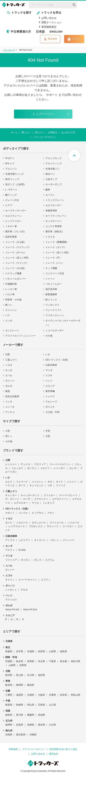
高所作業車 (11, 236)
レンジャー (11, 464)
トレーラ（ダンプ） (55, 247)
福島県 (63, 651)
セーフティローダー (15, 210)
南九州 (8, 730)
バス (7, 315)
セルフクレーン (13, 215)
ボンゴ (37, 560)
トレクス (50, 396)
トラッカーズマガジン (44, 137)
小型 (7, 431)
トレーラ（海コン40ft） (17, 257)
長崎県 (30, 724)
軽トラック (51, 299)
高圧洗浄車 (51, 289)
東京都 (63, 661)
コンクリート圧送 (54, 273)
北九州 (8, 720)
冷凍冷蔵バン (52, 168)
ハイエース (73, 522)
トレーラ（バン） (54, 263)
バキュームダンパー (15, 278)
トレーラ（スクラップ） (18, 247)
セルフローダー (53, 205)
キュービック (36, 485)
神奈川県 (75, 661)
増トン (8, 436)
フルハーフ (51, 401)
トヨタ (8, 365)
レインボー (59, 468)
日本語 (40, 31)
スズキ (48, 375)
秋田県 (41, 651)
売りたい (39, 132)
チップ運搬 (51, 268)
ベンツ (48, 380)
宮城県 (30, 651)
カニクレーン (12, 330)
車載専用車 (51, 210)
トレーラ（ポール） (15, 252)
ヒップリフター (13, 221)
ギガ (49, 481)
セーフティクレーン (55, 215)
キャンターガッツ (30, 495)
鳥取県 (8, 704)
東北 (7, 647)
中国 (7, 700)
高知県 (41, 714)
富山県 (19, 675)
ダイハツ (10, 380)
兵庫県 (52, 695)
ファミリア (11, 560)
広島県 (41, 704)
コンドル (23, 512)
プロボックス (36, 526)
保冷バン (50, 174)
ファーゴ (60, 485)
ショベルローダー (54, 330)
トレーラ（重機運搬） (57, 242)
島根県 (19, 704)
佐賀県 (19, 724)
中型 (47, 431)
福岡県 (8, 724)
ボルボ (8, 386)
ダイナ (8, 522)
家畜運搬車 (51, 294)
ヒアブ (8, 205)
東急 (7, 391)
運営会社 (53, 753)
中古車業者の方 (21, 31)
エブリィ (45, 579)
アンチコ (10, 412)
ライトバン (11, 310)
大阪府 (41, 695)
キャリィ (10, 579)
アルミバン (11, 168)
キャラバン (40, 540)
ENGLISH (56, 31)
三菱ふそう (11, 359)
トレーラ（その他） (15, 268)
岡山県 (30, 704)
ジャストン (37, 481)
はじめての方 (68, 132)
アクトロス (11, 599)
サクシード (52, 526)
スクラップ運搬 (13, 273)
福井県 (41, 675)
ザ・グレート (12, 499)
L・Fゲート (11, 189)
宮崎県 (8, 734)
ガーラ (21, 485)
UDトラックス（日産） (57, 359)
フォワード (22, 481)
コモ (49, 485)
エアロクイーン (60, 499)
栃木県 (19, 661)
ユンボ (8, 320)
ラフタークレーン (54, 315)
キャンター (11, 495)
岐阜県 (8, 685)
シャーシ (50, 278)
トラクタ (50, 236)
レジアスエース (17, 526)
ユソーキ (10, 407)
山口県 (52, 704)
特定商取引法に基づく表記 (63, 749)
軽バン (8, 305)
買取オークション (51, 22)
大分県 (52, 724)
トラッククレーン (54, 200)
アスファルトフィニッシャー (20, 335)
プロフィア (40, 464)
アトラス (10, 540)
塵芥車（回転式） (54, 231)
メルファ (45, 468)
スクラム (49, 560)
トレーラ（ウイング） (17, 263)
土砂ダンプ (51, 179)
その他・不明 (52, 412)
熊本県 (41, 724)
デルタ (24, 589)
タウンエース (39, 522)
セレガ (72, 468)
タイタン (25, 560)
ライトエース (57, 522)
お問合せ (52, 132)
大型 (47, 436)
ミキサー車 (11, 226)
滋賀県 (19, 695)
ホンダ (8, 370)
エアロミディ (41, 499)
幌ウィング (11, 195)
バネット (54, 540)
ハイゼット (11, 589)
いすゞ (48, 354)
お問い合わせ (48, 17)
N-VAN (21, 550)
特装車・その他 (13, 299)
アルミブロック (53, 158)
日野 (7, 354)
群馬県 (30, 661)
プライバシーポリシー (33, 749)
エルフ (8, 481)
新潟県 (8, 675)
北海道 (8, 641)
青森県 (8, 651)
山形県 (52, 651)
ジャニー (71, 481)
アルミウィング (53, 163)
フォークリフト (53, 310)
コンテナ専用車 (53, 226)
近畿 (7, 690)
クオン (50, 512)
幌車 (47, 189)
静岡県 (19, 685)
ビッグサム (37, 512)
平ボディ (10, 158)
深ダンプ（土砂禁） (15, 184)
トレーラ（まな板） (15, 242)
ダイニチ (50, 407)
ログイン (74, 39)
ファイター (49, 495)
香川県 (19, 714)
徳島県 (8, 714)
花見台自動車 (12, 396)
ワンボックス (52, 305)
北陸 (7, 671)
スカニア (50, 386)
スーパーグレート (68, 495)
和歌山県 (75, 695)
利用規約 (13, 749)
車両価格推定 (48, 26)
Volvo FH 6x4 (30, 609)
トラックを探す (19, 12)
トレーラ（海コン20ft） (57, 252)
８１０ (59, 481)
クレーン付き (12, 200)
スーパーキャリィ (27, 579)
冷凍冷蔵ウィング (14, 174)
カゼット (10, 512)
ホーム (14, 132)
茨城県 (8, 661)
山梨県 (12, 665)
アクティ (10, 550)
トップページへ (43, 114)
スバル (8, 375)
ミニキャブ (48, 503)
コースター (68, 526)
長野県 (22, 665)
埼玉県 (41, 661)
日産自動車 (51, 365)
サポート (52, 94)
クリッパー (69, 540)
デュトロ (25, 464)
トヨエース (22, 522)
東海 (7, 681)
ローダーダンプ (53, 184)
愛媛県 (30, 714)
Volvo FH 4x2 (12, 609)
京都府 (30, 695)
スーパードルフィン (60, 464)
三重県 (8, 695)
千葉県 (52, 661)
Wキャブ (9, 163)
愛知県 (30, 685)
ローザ (26, 499)
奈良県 (63, 695)
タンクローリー (53, 221)
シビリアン (24, 540)
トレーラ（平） (53, 257)
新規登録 (50, 39)
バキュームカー (53, 284)
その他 (48, 335)
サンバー (10, 569)
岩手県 (19, 651)
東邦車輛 (50, 391)
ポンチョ (31, 468)
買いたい (26, 132)
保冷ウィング (12, 179)
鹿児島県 (20, 734)
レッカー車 (11, 289)
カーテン (50, 195)
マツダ (48, 370)
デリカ (35, 503)
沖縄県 (33, 734)
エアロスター (21, 503)
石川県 (30, 675)
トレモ (8, 401)
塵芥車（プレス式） (15, 231)
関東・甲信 (11, 657)
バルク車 (10, 294)
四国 (7, 710)
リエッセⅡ (17, 468)
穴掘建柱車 (11, 284)
